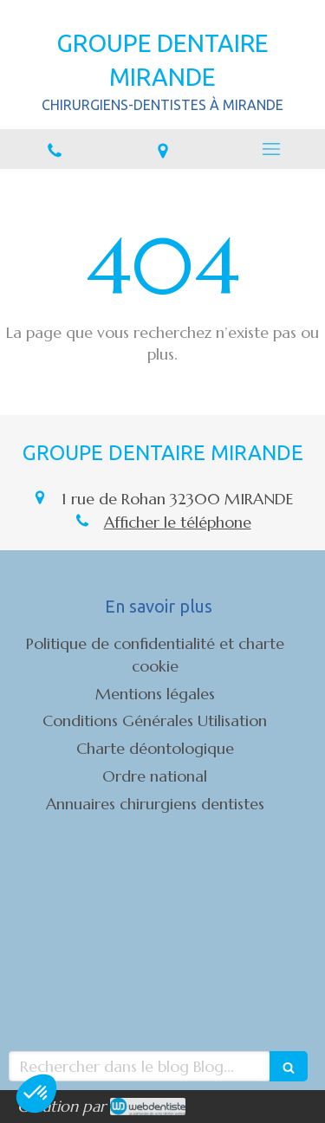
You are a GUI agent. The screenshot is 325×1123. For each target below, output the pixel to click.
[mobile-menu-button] (271, 149)
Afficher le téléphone (177, 522)
